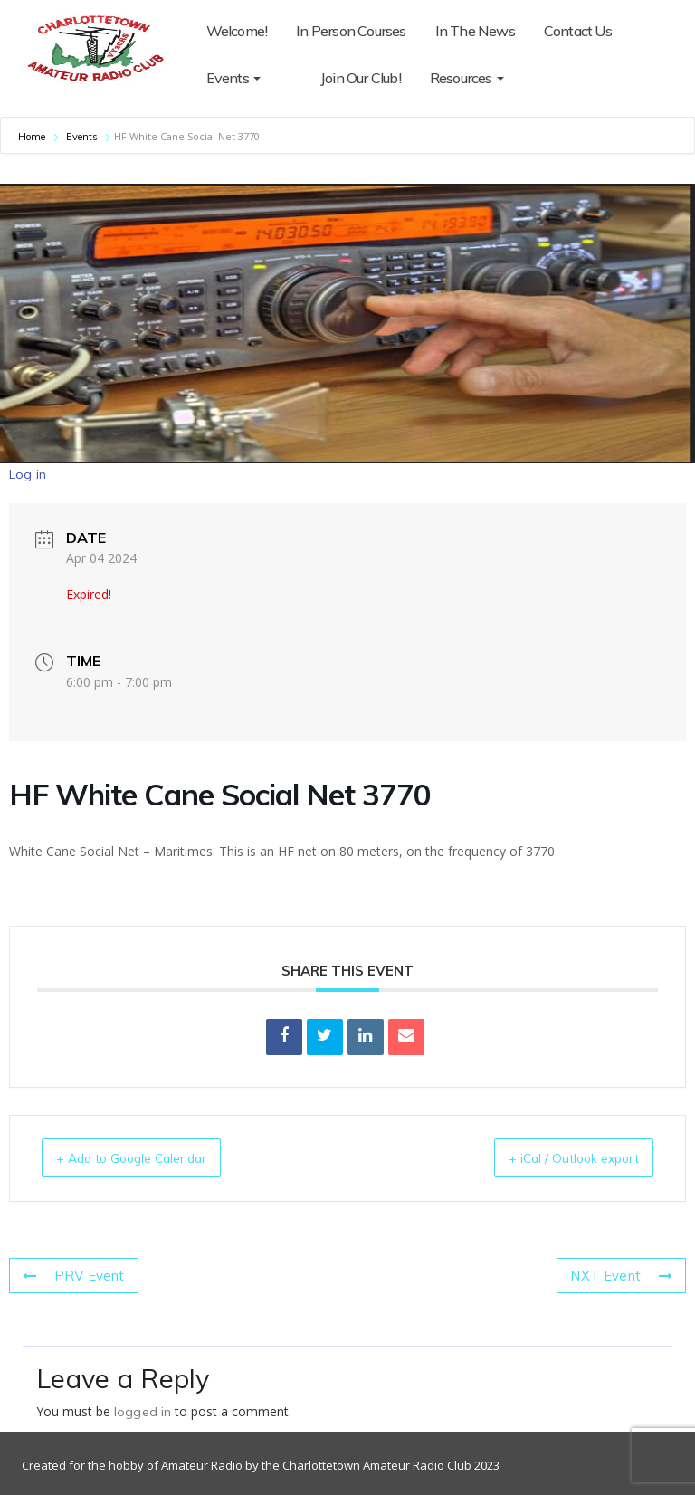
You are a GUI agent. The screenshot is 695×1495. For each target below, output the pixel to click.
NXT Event (625, 1276)
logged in (142, 1412)
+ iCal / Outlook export (557, 1157)
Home (33, 136)
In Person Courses (350, 31)
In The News (475, 31)
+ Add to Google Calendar (150, 1157)
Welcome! (237, 31)
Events (233, 78)
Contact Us (578, 31)
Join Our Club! (330, 78)
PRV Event (69, 1276)
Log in (27, 474)
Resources (436, 78)
